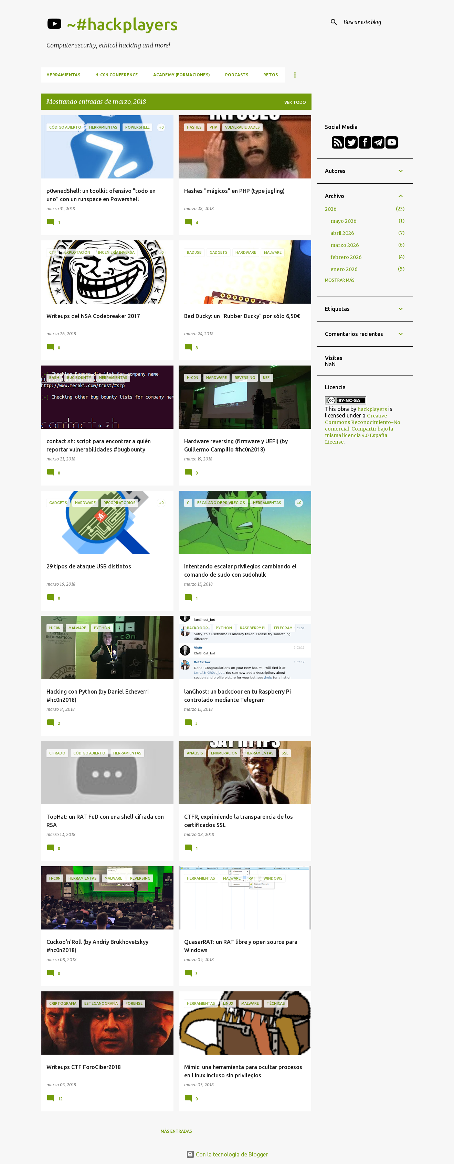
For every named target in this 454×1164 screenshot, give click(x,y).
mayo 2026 (343, 221)
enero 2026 (344, 269)
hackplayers (372, 409)
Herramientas (63, 75)
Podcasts (236, 75)
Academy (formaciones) (181, 75)
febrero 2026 (346, 257)
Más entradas (176, 1131)
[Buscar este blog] (377, 22)
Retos (270, 75)
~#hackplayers (122, 24)
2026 (331, 209)
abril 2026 (342, 233)
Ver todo (295, 102)
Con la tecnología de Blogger (227, 1154)
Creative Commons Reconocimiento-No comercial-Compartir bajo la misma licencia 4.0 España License (362, 429)
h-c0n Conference (116, 75)
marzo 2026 (344, 245)
